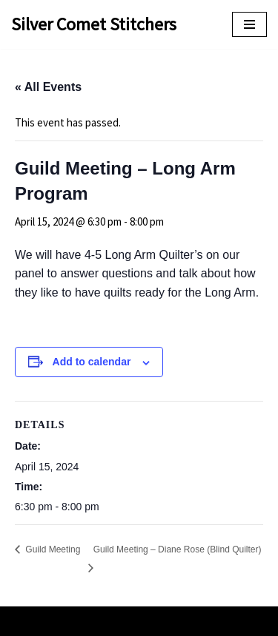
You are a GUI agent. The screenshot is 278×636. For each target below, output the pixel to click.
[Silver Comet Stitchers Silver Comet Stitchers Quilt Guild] (93, 24)
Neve (81, 621)
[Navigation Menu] (249, 24)
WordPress (184, 621)
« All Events (48, 87)
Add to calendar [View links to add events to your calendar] (92, 362)
